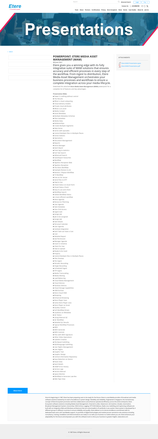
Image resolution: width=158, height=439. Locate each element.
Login (137, 2)
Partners (87, 10)
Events (125, 10)
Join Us (147, 10)
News (120, 10)
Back (10, 52)
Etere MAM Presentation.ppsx (129, 63)
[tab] (18, 391)
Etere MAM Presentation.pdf (129, 66)
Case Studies (132, 10)
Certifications (96, 10)
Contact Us (125, 6)
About (81, 10)
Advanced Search (126, 2)
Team (76, 10)
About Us (140, 10)
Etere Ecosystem (112, 10)
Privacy (103, 10)
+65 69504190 (134, 6)
